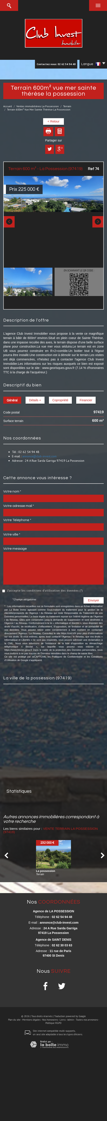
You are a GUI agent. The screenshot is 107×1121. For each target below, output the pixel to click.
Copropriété (60, 400)
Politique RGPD (53, 1023)
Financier (86, 400)
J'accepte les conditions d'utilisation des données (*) (45, 590)
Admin (70, 1019)
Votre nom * (12, 491)
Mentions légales (31, 1019)
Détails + (35, 400)
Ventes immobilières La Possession (37, 106)
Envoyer (93, 600)
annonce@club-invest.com (39, 456)
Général (12, 400)
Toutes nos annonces (87, 1019)
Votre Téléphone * (17, 520)
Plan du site (14, 1019)
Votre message (15, 548)
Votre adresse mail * (18, 506)
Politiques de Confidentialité (67, 656)
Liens (63, 1019)
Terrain (67, 106)
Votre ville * (11, 534)
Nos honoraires (50, 1019)
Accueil (7, 106)
